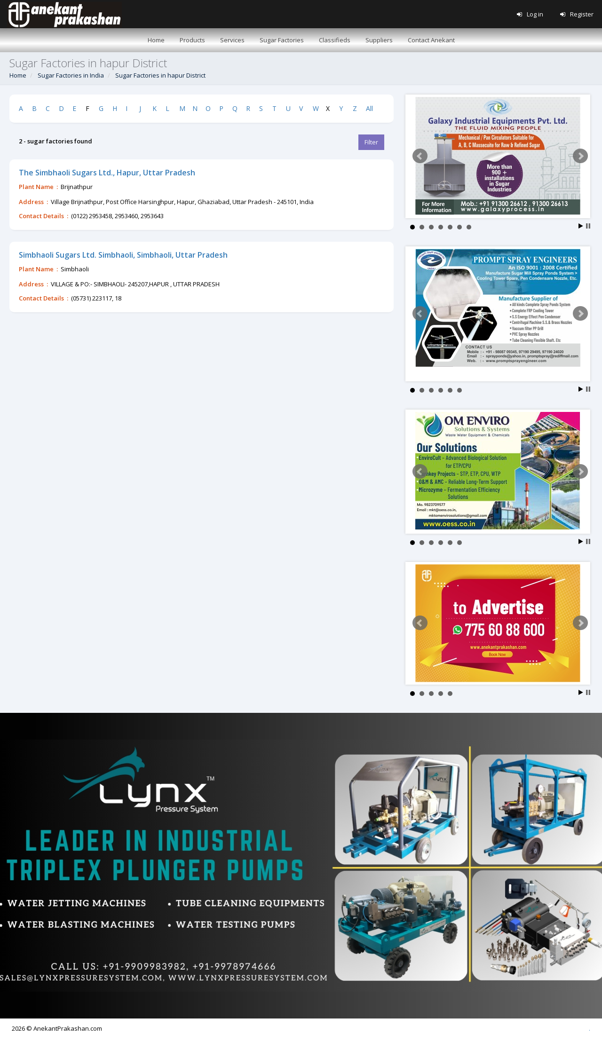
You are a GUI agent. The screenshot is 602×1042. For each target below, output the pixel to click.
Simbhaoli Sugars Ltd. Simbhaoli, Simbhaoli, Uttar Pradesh (123, 255)
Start (580, 226)
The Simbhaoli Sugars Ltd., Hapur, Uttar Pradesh (107, 172)
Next (580, 156)
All (369, 108)
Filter (371, 142)
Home (17, 75)
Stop (588, 226)
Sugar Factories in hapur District (160, 75)
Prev (420, 156)
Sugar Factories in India (71, 75)
